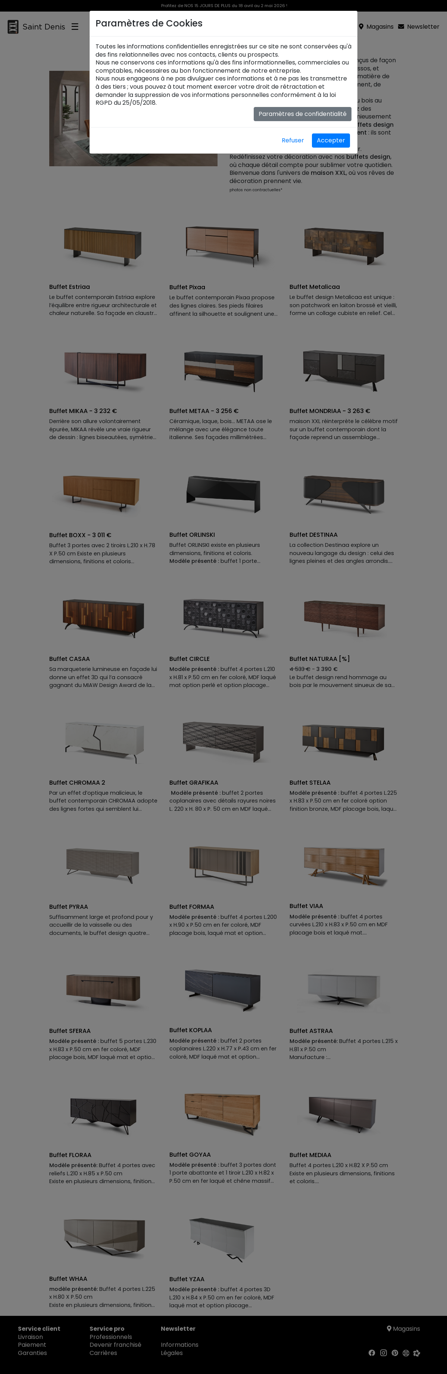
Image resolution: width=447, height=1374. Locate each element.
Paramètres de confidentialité (303, 114)
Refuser (293, 140)
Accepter (331, 140)
